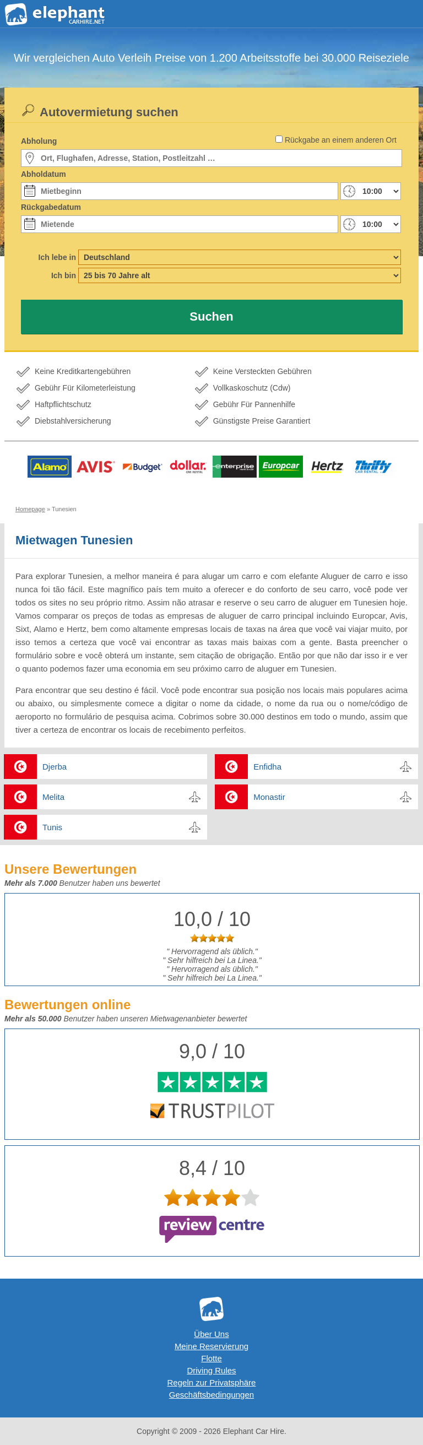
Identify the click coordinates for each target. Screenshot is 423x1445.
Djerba (54, 766)
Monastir (269, 797)
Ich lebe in (57, 257)
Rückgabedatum (51, 207)
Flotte (211, 1358)
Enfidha (267, 766)
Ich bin (63, 275)
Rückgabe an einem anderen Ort (341, 140)
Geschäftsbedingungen (211, 1394)
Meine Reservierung (211, 1346)
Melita (53, 797)
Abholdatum (43, 174)
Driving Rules (211, 1370)
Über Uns (211, 1334)
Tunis (52, 827)
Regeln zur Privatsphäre (211, 1382)
